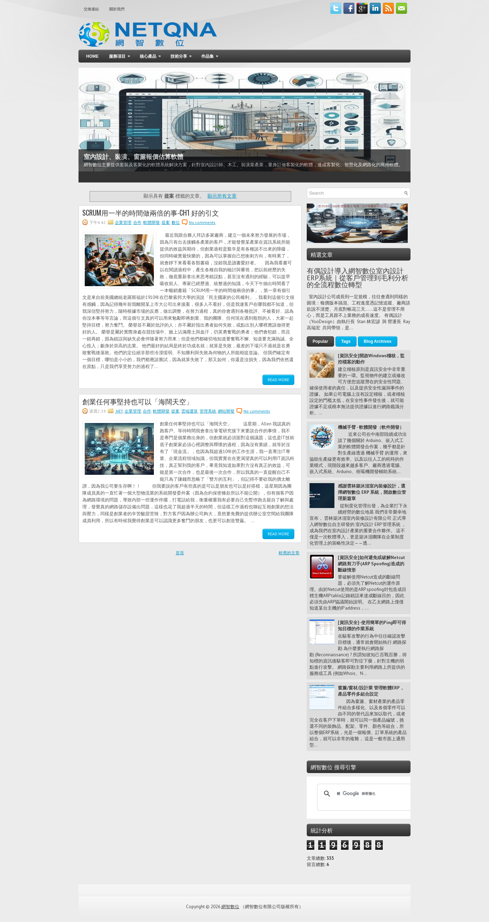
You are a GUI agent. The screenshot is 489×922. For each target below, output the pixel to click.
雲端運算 (189, 411)
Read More (278, 379)
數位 (176, 222)
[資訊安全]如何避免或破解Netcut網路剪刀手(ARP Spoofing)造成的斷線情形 (371, 564)
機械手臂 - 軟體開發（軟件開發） (371, 427)
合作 (137, 222)
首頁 (180, 552)
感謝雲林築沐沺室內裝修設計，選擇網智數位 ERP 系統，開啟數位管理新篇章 (372, 492)
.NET (119, 411)
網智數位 (230, 907)
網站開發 (226, 411)
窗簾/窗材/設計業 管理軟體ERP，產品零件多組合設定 (371, 691)
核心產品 (152, 54)
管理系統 (208, 411)
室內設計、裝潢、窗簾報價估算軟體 (133, 156)
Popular (320, 341)
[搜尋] (365, 794)
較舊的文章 (289, 552)
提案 (166, 222)
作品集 (212, 54)
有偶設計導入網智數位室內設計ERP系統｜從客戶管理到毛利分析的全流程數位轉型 (357, 277)
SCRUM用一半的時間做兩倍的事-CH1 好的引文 (150, 212)
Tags (346, 341)
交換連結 (91, 9)
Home (92, 56)
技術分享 (183, 54)
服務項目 (122, 54)
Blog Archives (377, 341)
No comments (202, 222)
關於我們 (116, 9)
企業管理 (123, 222)
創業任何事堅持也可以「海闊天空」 (137, 401)
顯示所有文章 (222, 195)
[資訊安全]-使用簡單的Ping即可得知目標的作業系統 (372, 626)
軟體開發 (151, 222)
